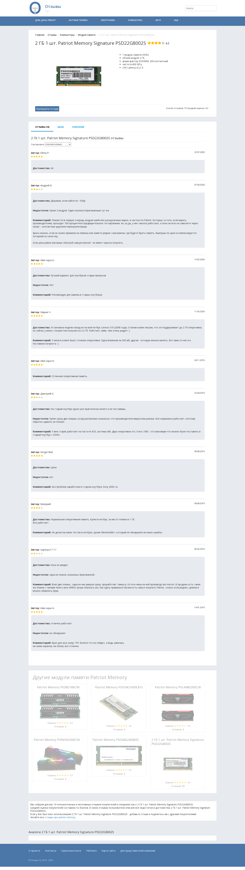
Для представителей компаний (137, 850)
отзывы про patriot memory (60, 817)
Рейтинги (91, 850)
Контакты (50, 850)
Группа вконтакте (71, 850)
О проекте (34, 850)
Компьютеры (135, 20)
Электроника (108, 20)
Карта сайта (108, 850)
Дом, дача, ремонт (45, 20)
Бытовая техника (78, 20)
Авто (158, 20)
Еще (176, 20)
